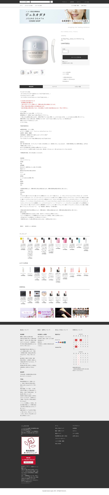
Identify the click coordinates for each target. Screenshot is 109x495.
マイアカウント (76, 425)
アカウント (64, 1)
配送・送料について (59, 430)
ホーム (21, 5)
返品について (65, 61)
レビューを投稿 (65, 74)
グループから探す (37, 5)
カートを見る (76, 433)
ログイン (78, 1)
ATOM (59, 443)
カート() (86, 1)
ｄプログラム (66, 31)
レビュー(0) (78, 86)
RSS (56, 443)
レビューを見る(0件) (66, 72)
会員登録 (71, 1)
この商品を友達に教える (66, 77)
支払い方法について (59, 428)
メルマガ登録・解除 (74, 5)
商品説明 (31, 86)
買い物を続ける (65, 81)
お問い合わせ (83, 5)
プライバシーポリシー (60, 438)
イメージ (54, 86)
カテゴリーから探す (28, 5)
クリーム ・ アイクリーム (73, 31)
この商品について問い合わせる (68, 79)
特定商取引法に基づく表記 (67, 63)
